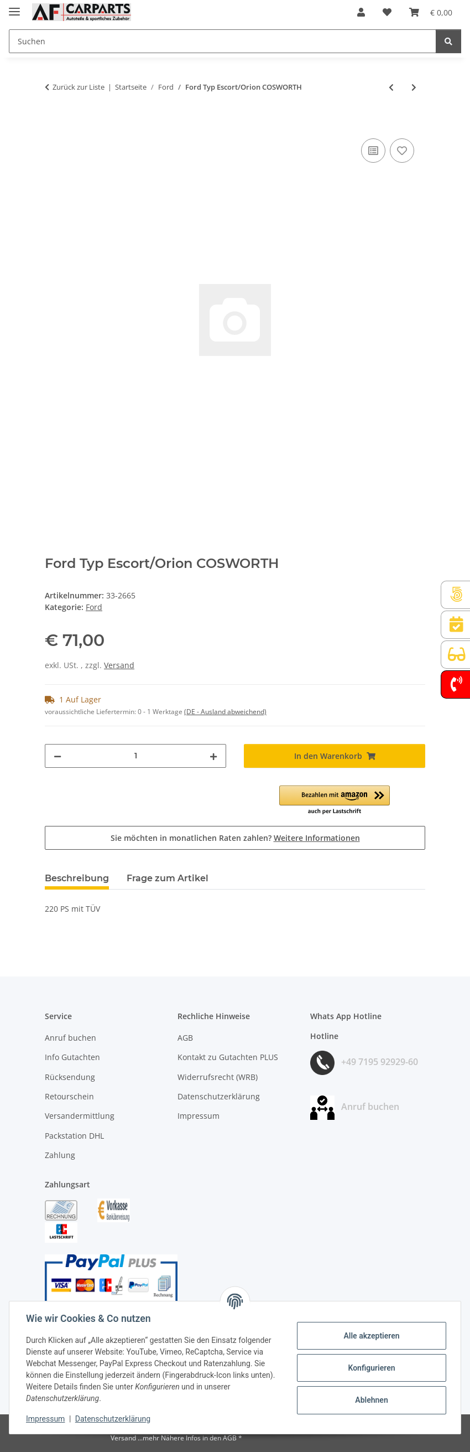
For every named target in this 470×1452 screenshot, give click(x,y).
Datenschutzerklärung (114, 1418)
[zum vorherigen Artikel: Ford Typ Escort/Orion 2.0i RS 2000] (391, 87)
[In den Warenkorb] (53, 123)
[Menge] (135, 756)
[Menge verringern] (57, 756)
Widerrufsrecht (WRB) (217, 1077)
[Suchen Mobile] (222, 41)
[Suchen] (448, 41)
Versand (119, 665)
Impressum (46, 1418)
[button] (361, 12)
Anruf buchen (70, 1037)
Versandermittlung (79, 1115)
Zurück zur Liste (79, 87)
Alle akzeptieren (370, 1335)
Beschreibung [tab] (77, 878)
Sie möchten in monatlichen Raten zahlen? (235, 838)
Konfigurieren (370, 1367)
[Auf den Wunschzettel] (402, 150)
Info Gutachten (72, 1057)
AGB (185, 1037)
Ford (94, 607)
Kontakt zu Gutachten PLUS (227, 1057)
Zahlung (60, 1155)
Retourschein (69, 1096)
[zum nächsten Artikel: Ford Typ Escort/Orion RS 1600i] (414, 87)
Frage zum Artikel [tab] (167, 878)
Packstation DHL (74, 1135)
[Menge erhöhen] (213, 756)
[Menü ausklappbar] (14, 7)
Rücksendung (70, 1077)
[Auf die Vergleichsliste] (373, 150)
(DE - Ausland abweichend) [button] (225, 711)
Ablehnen (370, 1400)
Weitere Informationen (317, 838)
